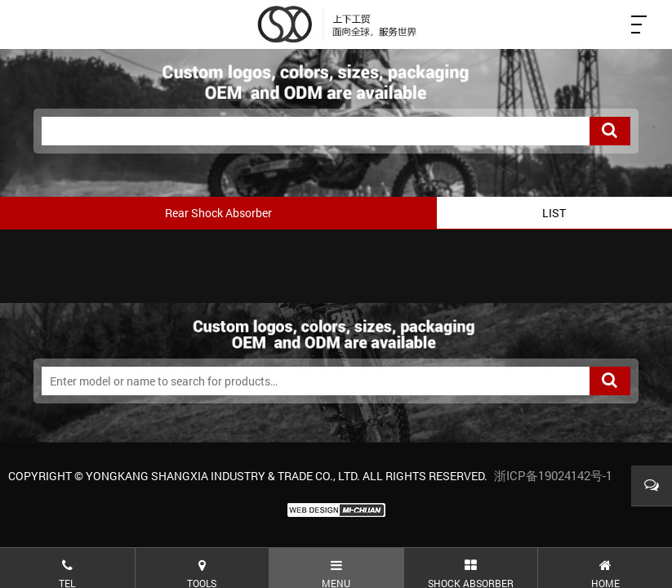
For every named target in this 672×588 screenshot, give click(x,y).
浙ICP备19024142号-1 (553, 475)
